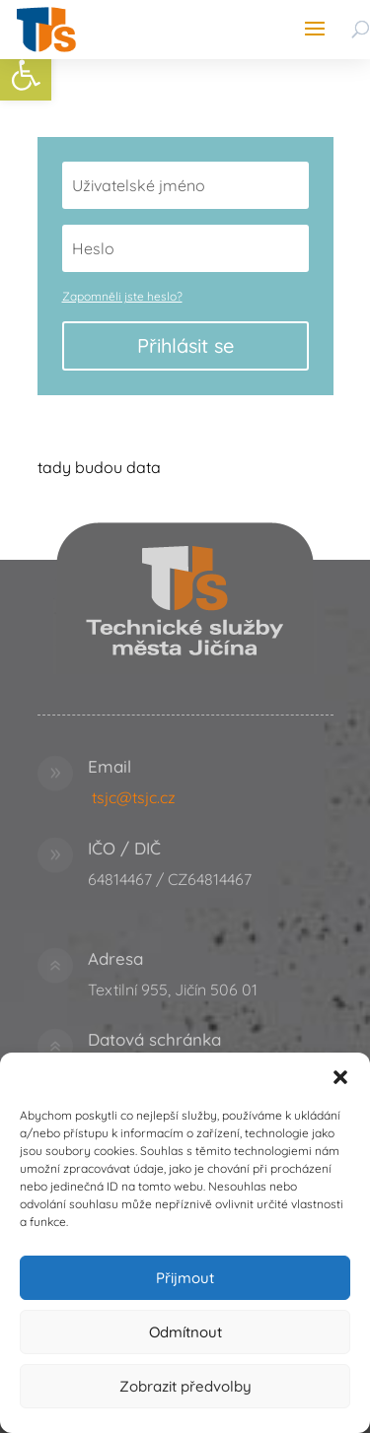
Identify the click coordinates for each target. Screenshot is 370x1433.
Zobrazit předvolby (185, 1386)
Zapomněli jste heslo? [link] (122, 296)
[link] (25, 75)
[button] (340, 1077)
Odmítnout (185, 1332)
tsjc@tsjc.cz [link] (134, 797)
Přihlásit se (185, 345)
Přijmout (185, 1277)
